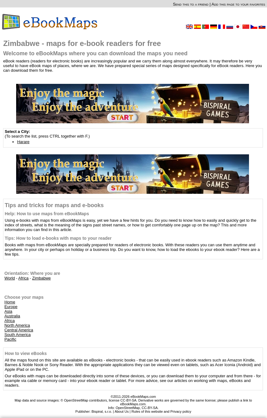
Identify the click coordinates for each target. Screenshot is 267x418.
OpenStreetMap (127, 408)
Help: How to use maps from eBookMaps (47, 213)
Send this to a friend (190, 4)
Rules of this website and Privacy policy (161, 411)
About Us (122, 411)
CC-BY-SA (150, 408)
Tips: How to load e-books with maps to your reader (58, 238)
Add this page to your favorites (238, 4)
